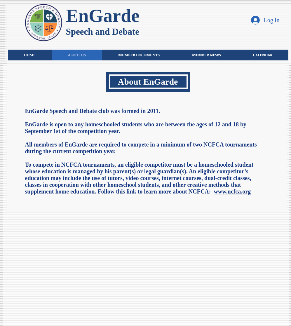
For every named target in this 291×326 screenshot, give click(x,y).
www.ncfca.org (232, 191)
